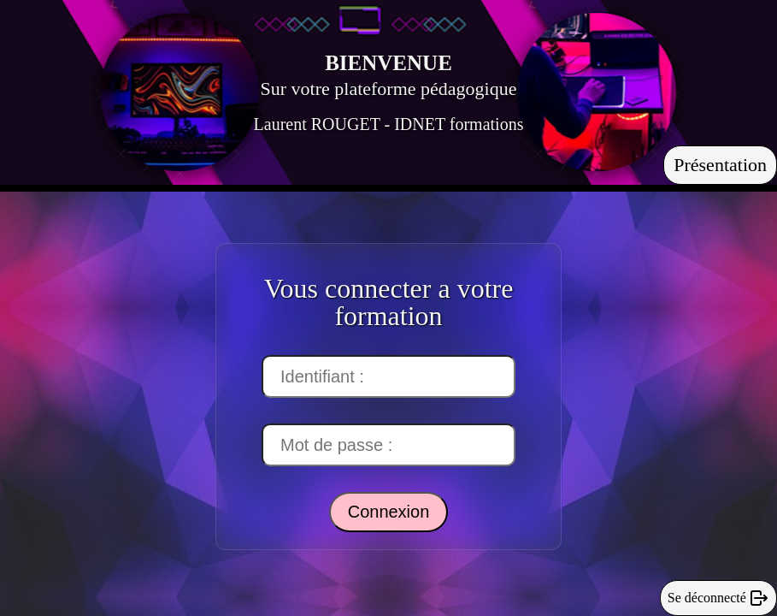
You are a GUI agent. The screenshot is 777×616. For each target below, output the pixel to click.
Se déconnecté (718, 598)
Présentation (720, 164)
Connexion (389, 511)
